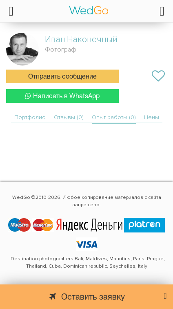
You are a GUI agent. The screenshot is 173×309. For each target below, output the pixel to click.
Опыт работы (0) (114, 117)
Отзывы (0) (69, 117)
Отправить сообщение (62, 77)
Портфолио (30, 117)
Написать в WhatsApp (62, 95)
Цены (151, 117)
